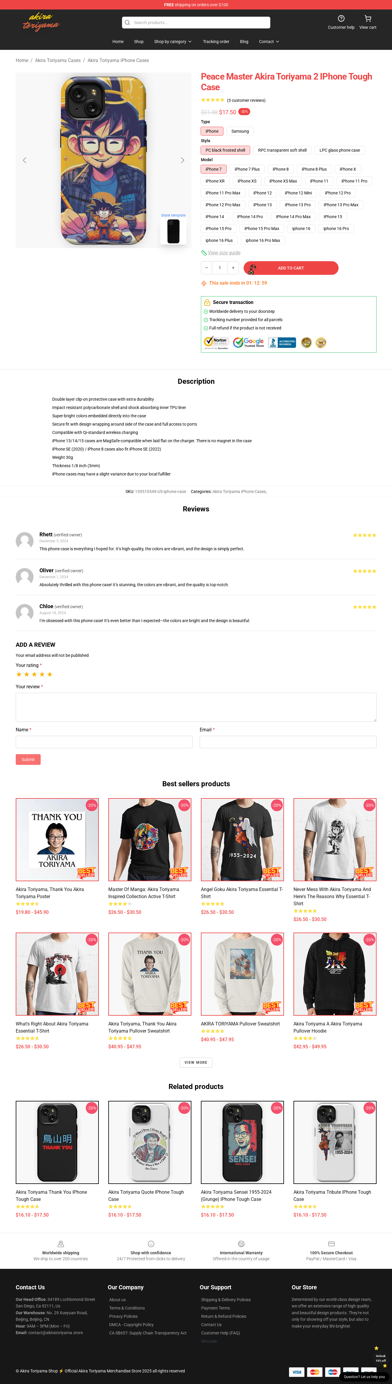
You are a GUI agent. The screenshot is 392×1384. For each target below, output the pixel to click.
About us (117, 1299)
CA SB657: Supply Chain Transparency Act (148, 1333)
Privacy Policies (123, 1316)
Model (207, 159)
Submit (28, 759)
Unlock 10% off (381, 1358)
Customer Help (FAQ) (220, 1333)
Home (22, 60)
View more (196, 1062)
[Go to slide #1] (88, 262)
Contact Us (211, 1324)
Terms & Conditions (127, 1308)
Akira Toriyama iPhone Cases (118, 60)
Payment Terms (215, 1308)
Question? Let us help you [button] (364, 1377)
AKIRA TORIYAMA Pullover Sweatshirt (240, 1024)
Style (205, 140)
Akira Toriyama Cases (58, 60)
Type (205, 121)
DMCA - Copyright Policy (131, 1324)
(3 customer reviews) (246, 100)
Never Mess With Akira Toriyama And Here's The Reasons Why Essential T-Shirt (332, 896)
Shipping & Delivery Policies (226, 1299)
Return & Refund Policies (223, 1316)
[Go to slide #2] (119, 262)
